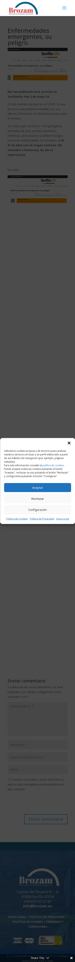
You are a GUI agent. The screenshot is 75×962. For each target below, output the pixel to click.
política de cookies (53, 465)
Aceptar (37, 488)
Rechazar (37, 499)
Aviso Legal (62, 518)
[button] (69, 443)
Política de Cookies (17, 518)
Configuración (37, 510)
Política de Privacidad (42, 518)
